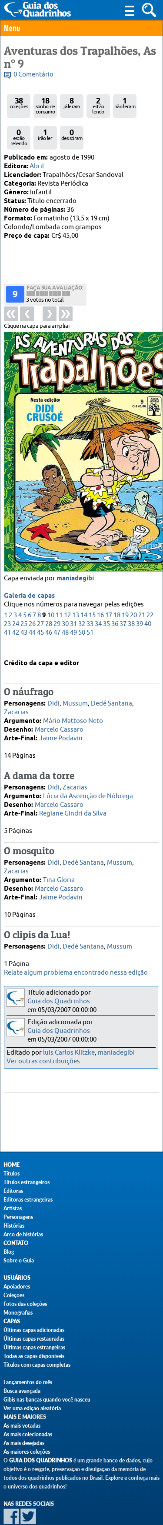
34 (98, 590)
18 (116, 581)
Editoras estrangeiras (28, 1199)
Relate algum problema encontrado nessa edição (76, 973)
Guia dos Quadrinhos (58, 1001)
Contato (15, 1243)
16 (100, 581)
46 (48, 598)
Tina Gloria (59, 865)
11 (59, 581)
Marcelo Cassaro (59, 715)
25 (23, 590)
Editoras (13, 1191)
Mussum (75, 689)
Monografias (18, 1312)
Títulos (11, 1173)
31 (73, 590)
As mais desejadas (23, 1443)
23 (7, 590)
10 (50, 581)
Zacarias (16, 697)
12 (67, 581)
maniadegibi (75, 544)
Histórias (13, 1225)
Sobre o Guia (18, 1260)
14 (83, 581)
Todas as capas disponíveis (33, 1356)
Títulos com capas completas (36, 1365)
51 (89, 598)
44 (32, 598)
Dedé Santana (111, 689)
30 (65, 590)
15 (92, 581)
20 (133, 581)
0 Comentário (33, 74)
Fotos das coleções (25, 1304)
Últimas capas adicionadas (33, 1330)
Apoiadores (16, 1286)
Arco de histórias (23, 1234)
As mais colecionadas (27, 1434)
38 (131, 590)
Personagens (18, 1217)
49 (73, 598)
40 (147, 590)
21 (141, 581)
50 (81, 598)
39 (139, 590)
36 (114, 590)
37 (123, 590)
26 (32, 590)
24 (15, 590)
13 (75, 581)
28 (48, 590)
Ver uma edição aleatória (32, 1408)
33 (89, 590)
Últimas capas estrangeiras (34, 1347)
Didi (53, 689)
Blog (8, 1252)
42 (15, 598)
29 (56, 590)
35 (106, 590)
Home (11, 1165)
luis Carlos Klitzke (69, 1053)
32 (81, 590)
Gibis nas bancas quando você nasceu (46, 1399)
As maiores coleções (26, 1451)
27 (40, 590)
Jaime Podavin (61, 723)
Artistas (12, 1208)
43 (23, 598)
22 (149, 581)
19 (125, 581)
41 (7, 598)
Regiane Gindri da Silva (72, 799)
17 (108, 581)
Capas (11, 1321)
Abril (37, 166)
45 (40, 598)
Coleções (13, 1295)
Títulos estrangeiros (26, 1182)
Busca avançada (21, 1391)
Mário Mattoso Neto (73, 706)
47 (56, 598)
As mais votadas (21, 1425)
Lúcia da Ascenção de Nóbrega (88, 781)
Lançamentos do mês (27, 1382)
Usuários (16, 1278)
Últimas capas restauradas (33, 1338)
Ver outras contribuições (43, 1061)
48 (65, 598)
